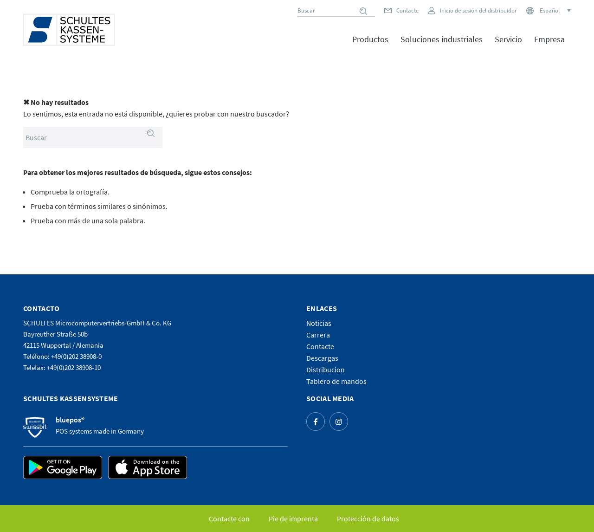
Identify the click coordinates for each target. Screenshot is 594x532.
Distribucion (325, 369)
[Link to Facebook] (315, 421)
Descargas (322, 358)
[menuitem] (370, 45)
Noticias (318, 323)
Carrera (318, 334)
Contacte (407, 10)
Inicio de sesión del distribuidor (478, 10)
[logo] (69, 29)
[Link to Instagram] (338, 421)
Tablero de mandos (336, 381)
